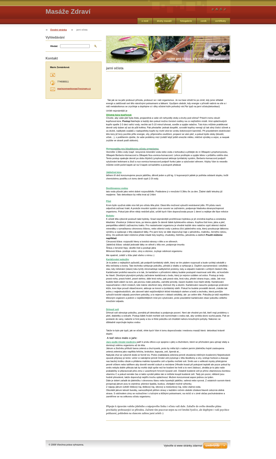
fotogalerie (186, 21)
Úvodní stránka (58, 29)
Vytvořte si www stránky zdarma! (183, 445)
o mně (145, 21)
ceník (204, 21)
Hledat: (54, 46)
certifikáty (220, 21)
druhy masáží (164, 21)
